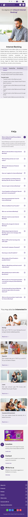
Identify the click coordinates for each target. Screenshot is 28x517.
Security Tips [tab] (12, 68)
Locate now (8, 451)
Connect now (8, 463)
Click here (7, 474)
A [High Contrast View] (25, 1)
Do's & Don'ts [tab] (20, 68)
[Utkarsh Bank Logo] (9, 5)
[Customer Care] (13, 1)
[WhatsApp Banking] (11, 1)
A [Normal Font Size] (19, 1)
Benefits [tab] (5, 68)
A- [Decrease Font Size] (17, 1)
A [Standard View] (23, 1)
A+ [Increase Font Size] (21, 1)
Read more (5, 336)
